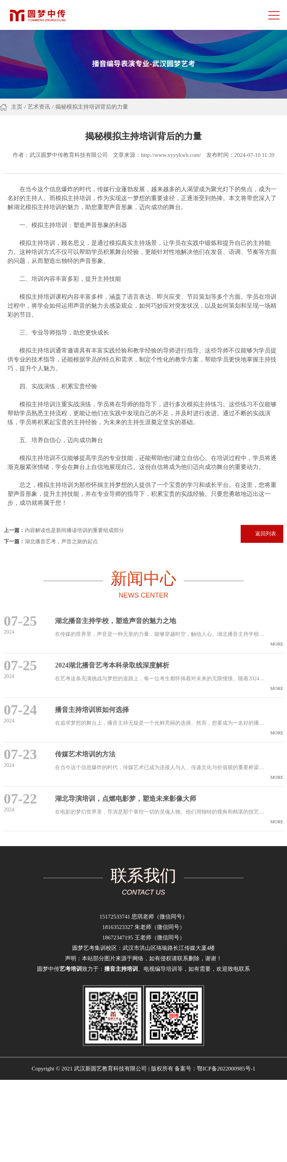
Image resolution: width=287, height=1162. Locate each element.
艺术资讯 (39, 108)
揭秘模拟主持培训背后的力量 (91, 108)
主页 (16, 108)
